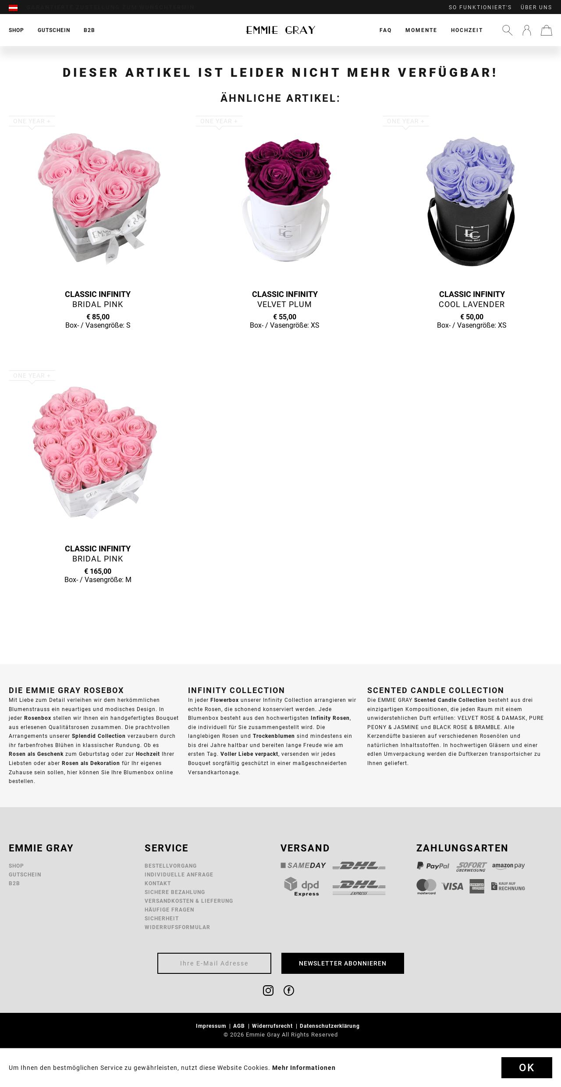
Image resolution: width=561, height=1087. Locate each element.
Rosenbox (37, 718)
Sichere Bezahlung (175, 892)
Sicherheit (162, 918)
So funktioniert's (480, 7)
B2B (14, 883)
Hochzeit (467, 30)
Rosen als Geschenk (36, 754)
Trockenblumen (274, 736)
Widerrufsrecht (273, 1026)
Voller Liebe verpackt (249, 754)
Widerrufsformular (177, 927)
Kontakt (158, 883)
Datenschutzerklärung (331, 1026)
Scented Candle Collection (450, 700)
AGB (240, 1026)
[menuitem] (17, 7)
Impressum (212, 1026)
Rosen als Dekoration (91, 763)
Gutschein (25, 874)
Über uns (536, 7)
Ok (527, 1068)
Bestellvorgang (171, 865)
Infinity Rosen (330, 718)
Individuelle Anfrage (179, 874)
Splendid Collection (99, 736)
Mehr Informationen (304, 1068)
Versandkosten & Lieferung (189, 900)
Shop (16, 865)
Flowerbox (224, 700)
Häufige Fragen (169, 909)
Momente (421, 30)
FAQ (386, 30)
